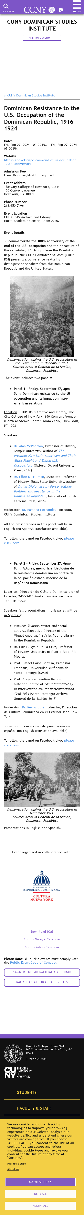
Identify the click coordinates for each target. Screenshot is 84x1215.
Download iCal (42, 931)
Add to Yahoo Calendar (42, 947)
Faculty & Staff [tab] (30, 1108)
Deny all (40, 1194)
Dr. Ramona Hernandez (39, 509)
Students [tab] (22, 1092)
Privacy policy (16, 1163)
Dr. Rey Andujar (34, 707)
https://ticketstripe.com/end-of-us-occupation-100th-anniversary (41, 162)
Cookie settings (40, 1182)
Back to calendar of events (42, 982)
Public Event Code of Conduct (33, 962)
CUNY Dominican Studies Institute (31, 95)
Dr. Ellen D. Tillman (29, 476)
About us (13, 1169)
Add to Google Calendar (42, 939)
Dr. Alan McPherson (28, 446)
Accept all (40, 1206)
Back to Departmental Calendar (42, 971)
